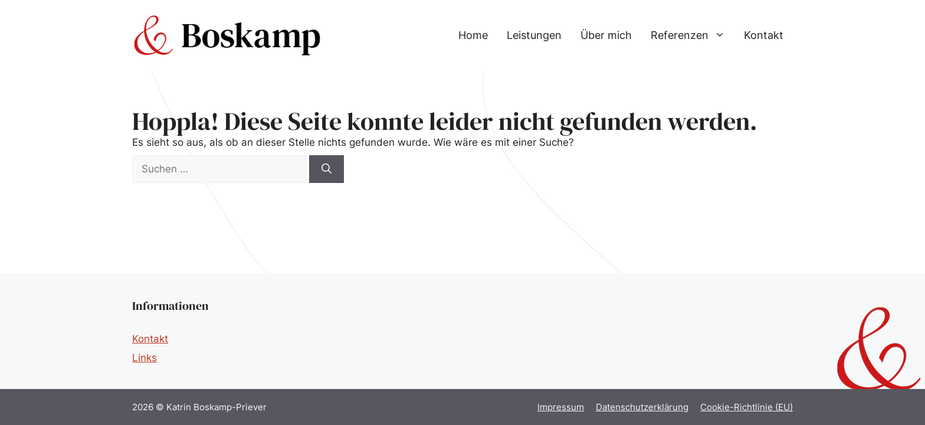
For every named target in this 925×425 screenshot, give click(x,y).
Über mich (606, 35)
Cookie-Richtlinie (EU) (746, 407)
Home (473, 35)
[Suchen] (326, 169)
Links (144, 358)
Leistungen (534, 35)
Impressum (560, 407)
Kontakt (763, 35)
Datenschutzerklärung (642, 407)
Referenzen (692, 35)
